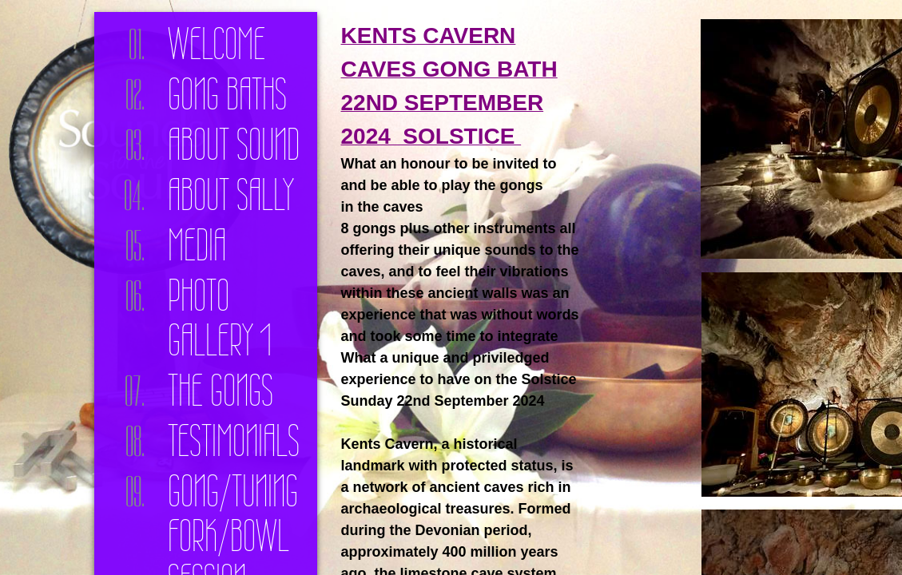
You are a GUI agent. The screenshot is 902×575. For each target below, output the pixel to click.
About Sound (234, 144)
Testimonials (234, 441)
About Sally (231, 195)
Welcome (216, 44)
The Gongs (220, 390)
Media (197, 245)
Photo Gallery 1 (220, 318)
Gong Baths (227, 94)
